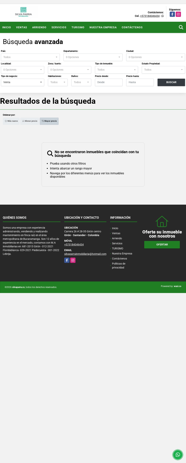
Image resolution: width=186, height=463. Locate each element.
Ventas (21, 27)
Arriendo (39, 27)
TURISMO (78, 27)
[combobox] (30, 57)
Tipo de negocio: (9, 76)
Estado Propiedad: (151, 63)
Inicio (6, 27)
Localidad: (6, 63)
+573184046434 (150, 15)
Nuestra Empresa (103, 27)
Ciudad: (130, 51)
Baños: (74, 76)
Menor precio (29, 121)
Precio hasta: (132, 76)
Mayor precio (49, 121)
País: (3, 51)
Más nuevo (11, 121)
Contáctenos (132, 27)
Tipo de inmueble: (104, 63)
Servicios (59, 27)
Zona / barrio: (54, 63)
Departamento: (70, 51)
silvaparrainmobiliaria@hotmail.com (85, 253)
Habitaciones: (54, 76)
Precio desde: (101, 76)
